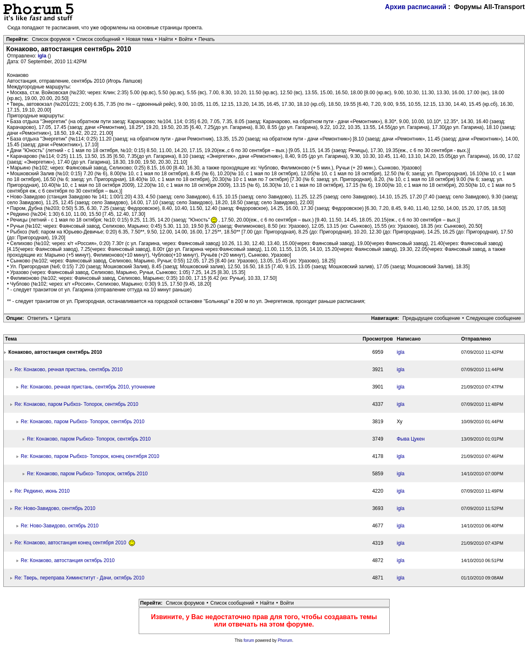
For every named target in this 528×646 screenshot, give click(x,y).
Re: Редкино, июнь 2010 (41, 491)
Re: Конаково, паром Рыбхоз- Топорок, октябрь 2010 (87, 474)
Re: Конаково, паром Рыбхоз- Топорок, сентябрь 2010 (76, 404)
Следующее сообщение (493, 318)
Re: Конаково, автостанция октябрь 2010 (67, 560)
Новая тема (139, 39)
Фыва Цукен (411, 439)
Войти (186, 39)
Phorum (285, 640)
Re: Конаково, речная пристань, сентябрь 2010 (68, 369)
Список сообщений (98, 39)
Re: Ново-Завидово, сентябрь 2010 (54, 508)
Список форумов (51, 39)
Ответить (37, 318)
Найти (166, 39)
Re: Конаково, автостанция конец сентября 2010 (74, 543)
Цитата (62, 318)
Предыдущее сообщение (431, 318)
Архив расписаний (416, 6)
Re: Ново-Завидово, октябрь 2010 (59, 526)
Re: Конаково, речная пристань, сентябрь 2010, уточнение (88, 387)
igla (42, 56)
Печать (207, 39)
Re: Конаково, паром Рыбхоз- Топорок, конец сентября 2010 (90, 456)
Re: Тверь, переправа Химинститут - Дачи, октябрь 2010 (79, 578)
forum (249, 640)
